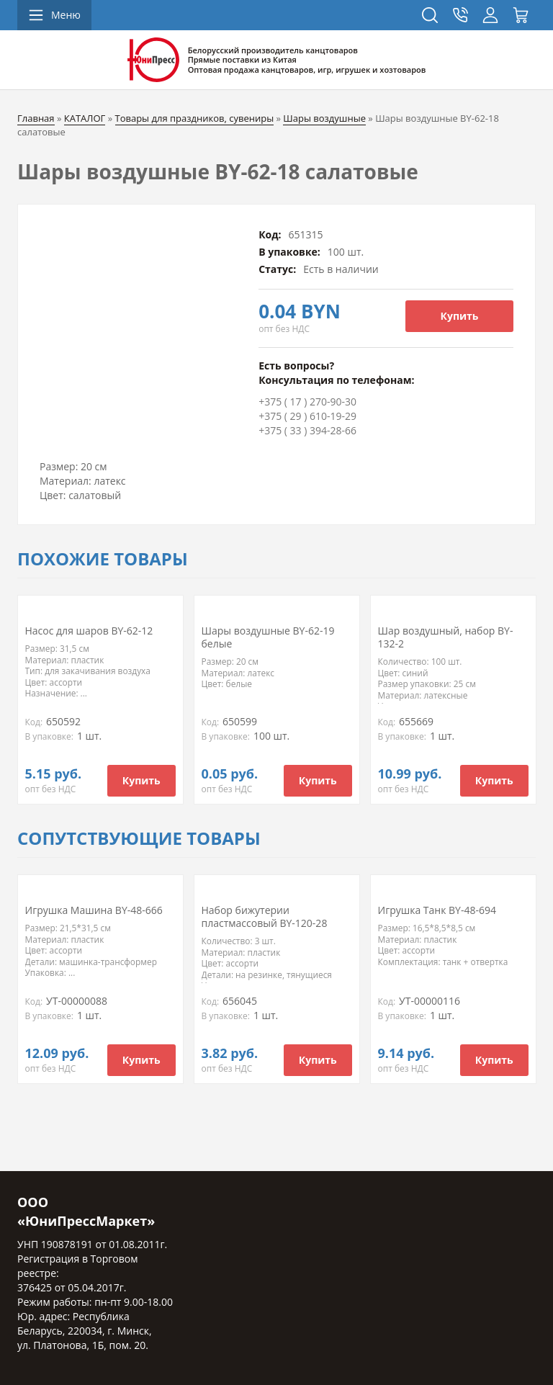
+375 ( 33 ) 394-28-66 (307, 430)
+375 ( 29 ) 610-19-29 (307, 416)
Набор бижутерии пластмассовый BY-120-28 (265, 916)
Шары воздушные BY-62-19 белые (268, 637)
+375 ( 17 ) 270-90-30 (307, 401)
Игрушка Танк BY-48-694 (437, 910)
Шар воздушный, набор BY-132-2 (445, 637)
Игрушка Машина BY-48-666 (94, 910)
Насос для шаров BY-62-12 (89, 630)
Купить (460, 316)
